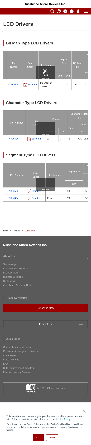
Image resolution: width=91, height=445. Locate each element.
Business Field (10, 272)
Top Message (10, 264)
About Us (9, 256)
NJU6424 (13, 138)
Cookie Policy (63, 419)
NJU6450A (13, 84)
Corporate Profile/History (15, 268)
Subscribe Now (45, 308)
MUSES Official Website (51, 388)
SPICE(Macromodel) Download (19, 368)
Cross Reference (11, 359)
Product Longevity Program (17, 372)
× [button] (83, 411)
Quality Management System (17, 347)
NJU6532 (13, 191)
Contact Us (45, 324)
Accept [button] (39, 437)
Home (5, 231)
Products (16, 231)
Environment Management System (20, 351)
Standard (32, 84)
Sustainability (10, 281)
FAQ (5, 364)
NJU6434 (13, 198)
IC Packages (9, 355)
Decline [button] (52, 437)
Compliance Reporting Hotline (18, 285)
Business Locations (13, 277)
